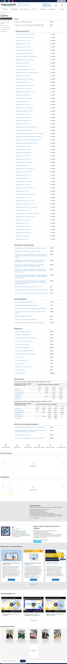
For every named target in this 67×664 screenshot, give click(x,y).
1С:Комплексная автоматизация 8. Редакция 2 (24, 350)
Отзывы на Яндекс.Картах (61, 447)
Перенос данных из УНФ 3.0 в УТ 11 (23, 123)
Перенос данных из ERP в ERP (22, 178)
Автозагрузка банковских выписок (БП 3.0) (23, 316)
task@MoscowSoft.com (47, 6)
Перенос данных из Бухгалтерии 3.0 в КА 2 (24, 53)
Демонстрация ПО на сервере (39, 447)
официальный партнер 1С (8, 6)
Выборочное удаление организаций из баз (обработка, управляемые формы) (30, 308)
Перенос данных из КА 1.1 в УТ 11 (23, 165)
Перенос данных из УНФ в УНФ (22, 101)
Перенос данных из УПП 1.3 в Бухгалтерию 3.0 (25, 34)
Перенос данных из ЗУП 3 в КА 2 (22, 191)
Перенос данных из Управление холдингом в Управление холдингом (30, 133)
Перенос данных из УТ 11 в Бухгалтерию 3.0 (25, 168)
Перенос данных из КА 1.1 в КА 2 (22, 75)
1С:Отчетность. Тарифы (20, 363)
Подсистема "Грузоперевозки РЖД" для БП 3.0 (24, 302)
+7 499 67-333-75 (9, 642)
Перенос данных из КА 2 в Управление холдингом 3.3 (27, 127)
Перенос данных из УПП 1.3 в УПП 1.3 (23, 171)
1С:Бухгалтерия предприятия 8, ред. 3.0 (23, 331)
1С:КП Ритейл (17, 396)
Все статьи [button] (33, 584)
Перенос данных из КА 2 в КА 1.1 (22, 235)
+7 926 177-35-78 (45, 642)
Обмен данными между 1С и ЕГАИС (22, 434)
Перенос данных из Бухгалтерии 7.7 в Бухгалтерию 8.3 (27, 207)
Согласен (23, 661)
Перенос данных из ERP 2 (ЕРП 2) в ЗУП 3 (24, 50)
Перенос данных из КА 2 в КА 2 (22, 239)
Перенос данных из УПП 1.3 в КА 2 (23, 43)
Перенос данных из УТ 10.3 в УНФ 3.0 (23, 88)
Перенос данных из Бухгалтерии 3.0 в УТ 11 (25, 91)
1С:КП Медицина (18, 394)
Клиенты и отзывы (17, 447)
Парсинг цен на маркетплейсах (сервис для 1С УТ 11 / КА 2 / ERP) (28, 286)
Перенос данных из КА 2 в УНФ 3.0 (23, 229)
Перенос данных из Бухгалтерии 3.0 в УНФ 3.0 (25, 69)
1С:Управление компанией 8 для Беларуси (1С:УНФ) (25, 337)
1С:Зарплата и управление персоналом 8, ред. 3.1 (25, 353)
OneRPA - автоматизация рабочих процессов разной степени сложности (29, 438)
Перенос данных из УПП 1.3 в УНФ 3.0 (24, 117)
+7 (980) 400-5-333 (33, 642)
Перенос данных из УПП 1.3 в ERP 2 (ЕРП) (24, 37)
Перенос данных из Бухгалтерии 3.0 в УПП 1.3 (25, 200)
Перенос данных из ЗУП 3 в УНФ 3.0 (23, 159)
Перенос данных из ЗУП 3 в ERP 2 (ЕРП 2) (24, 162)
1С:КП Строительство (19, 392)
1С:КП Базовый (18, 398)
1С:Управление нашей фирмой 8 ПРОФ (23, 334)
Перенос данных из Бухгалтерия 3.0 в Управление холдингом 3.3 (29, 136)
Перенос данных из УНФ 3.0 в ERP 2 (23, 146)
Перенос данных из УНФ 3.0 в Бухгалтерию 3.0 (25, 194)
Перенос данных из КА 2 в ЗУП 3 (22, 82)
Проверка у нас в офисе (50, 447)
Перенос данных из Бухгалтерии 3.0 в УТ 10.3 (25, 203)
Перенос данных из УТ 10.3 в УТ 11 (23, 40)
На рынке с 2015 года (6, 447)
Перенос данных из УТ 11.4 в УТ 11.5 (23, 226)
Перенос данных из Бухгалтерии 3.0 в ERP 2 (25, 85)
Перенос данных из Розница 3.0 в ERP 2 (24, 130)
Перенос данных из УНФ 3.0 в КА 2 (23, 155)
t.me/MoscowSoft (15, 529)
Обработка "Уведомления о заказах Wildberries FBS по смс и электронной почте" (31, 289)
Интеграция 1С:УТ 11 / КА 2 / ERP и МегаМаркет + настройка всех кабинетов (30, 248)
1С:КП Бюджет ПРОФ (19, 390)
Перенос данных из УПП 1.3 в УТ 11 (23, 175)
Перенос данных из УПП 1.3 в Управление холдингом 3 (27, 72)
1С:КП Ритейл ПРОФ (19, 416)
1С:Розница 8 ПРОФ (19, 357)
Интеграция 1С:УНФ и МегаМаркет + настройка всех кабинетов (27, 251)
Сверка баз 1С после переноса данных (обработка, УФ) (26, 319)
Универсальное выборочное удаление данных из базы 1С (26, 305)
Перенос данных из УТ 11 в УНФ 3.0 (23, 104)
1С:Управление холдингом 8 (20, 373)
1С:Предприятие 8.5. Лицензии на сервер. (23, 366)
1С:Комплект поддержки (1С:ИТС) (22, 360)
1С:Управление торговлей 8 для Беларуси (23, 341)
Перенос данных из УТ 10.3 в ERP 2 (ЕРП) (24, 181)
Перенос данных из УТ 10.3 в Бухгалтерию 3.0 (25, 216)
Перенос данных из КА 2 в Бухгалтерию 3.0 (24, 59)
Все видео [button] (33, 620)
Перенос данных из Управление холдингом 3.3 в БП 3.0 (27, 143)
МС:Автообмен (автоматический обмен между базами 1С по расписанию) (30, 322)
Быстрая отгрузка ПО (28, 447)
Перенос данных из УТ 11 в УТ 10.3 (23, 197)
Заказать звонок (61, 1)
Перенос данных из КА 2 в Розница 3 (23, 232)
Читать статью (11, 579)
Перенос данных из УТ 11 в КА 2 (22, 223)
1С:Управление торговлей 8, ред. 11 (22, 344)
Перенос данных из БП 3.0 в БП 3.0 (23, 149)
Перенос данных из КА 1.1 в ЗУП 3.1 (23, 210)
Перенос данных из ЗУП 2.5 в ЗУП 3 (23, 219)
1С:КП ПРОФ (17, 408)
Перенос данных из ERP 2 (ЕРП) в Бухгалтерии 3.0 (26, 56)
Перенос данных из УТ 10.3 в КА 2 (23, 114)
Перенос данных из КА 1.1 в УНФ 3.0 (23, 184)
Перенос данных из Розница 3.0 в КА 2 (24, 152)
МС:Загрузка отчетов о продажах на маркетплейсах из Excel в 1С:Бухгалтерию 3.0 (31, 293)
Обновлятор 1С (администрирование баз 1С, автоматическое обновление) (30, 427)
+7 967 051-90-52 (21, 642)
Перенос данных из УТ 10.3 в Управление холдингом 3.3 (27, 213)
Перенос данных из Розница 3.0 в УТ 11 (24, 120)
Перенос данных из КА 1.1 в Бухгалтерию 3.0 (25, 107)
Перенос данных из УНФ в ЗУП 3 (22, 66)
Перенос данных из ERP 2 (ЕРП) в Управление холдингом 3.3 (28, 139)
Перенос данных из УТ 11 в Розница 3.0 (24, 98)
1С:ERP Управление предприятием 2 (22, 347)
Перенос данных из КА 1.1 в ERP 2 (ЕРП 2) (24, 187)
